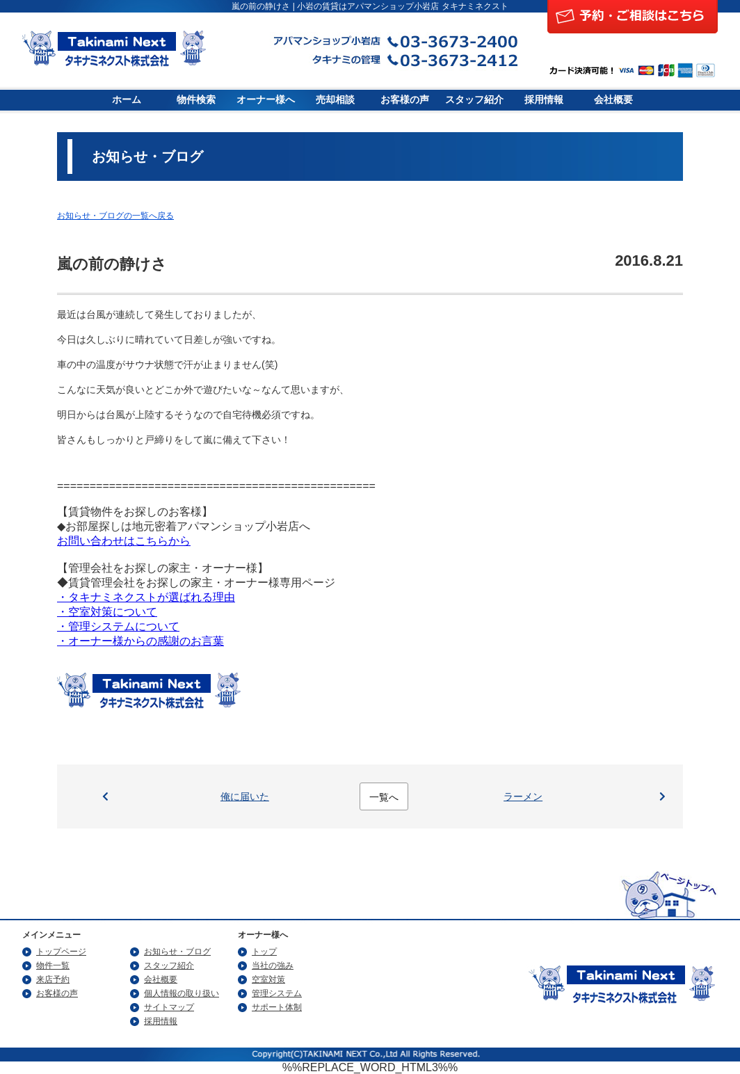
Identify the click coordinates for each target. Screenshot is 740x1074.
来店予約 (53, 979)
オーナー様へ (265, 100)
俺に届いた (244, 796)
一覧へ (384, 797)
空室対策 (268, 979)
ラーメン (523, 796)
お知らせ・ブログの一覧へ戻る (115, 216)
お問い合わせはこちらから (124, 541)
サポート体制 (277, 1007)
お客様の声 (404, 100)
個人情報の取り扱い (181, 993)
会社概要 (613, 100)
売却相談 (335, 100)
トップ (264, 951)
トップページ (61, 951)
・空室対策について (107, 612)
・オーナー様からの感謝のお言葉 (140, 641)
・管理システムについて (118, 626)
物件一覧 (53, 965)
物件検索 (196, 100)
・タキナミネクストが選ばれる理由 (146, 597)
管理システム (277, 993)
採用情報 (543, 100)
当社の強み (272, 965)
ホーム (126, 100)
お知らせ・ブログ (177, 951)
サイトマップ (169, 1007)
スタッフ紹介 (474, 100)
